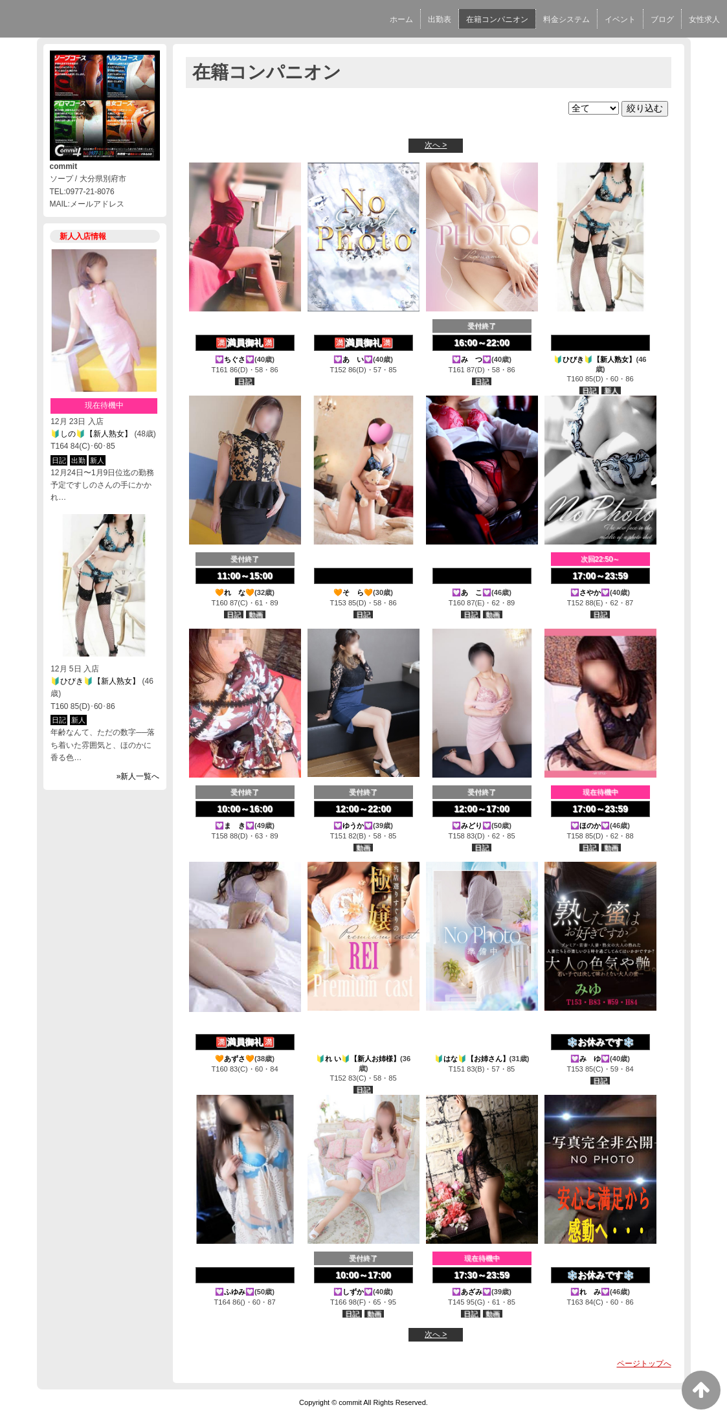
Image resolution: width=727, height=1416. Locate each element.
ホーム (401, 19)
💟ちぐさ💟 (234, 359)
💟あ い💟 (353, 359)
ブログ (662, 19)
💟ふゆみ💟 (234, 1292)
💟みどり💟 (471, 825)
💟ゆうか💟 (353, 825)
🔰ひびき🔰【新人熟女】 (95, 681)
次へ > (436, 145)
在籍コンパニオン (497, 19)
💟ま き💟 (234, 825)
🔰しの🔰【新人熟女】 (91, 433)
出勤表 (439, 19)
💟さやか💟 (590, 592)
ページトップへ (644, 1363)
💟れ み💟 (590, 1292)
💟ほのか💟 (590, 825)
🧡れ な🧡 (234, 592)
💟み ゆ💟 (590, 1058)
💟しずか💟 (353, 1292)
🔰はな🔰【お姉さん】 (471, 1058)
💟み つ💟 (471, 359)
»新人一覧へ (138, 776)
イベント (620, 19)
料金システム (566, 19)
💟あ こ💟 (471, 592)
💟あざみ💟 (471, 1292)
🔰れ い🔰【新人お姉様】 (358, 1058)
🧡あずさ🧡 (234, 1058)
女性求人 (704, 19)
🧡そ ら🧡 (353, 592)
